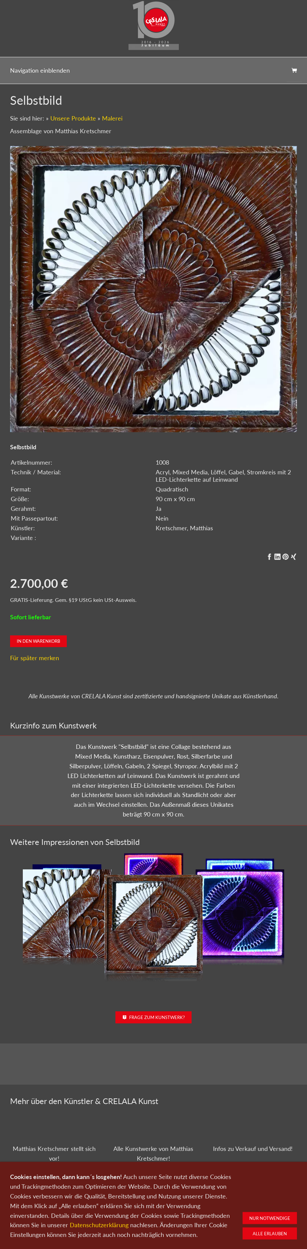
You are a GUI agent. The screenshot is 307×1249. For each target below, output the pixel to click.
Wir (130, 1227)
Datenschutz (181, 1227)
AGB (232, 1227)
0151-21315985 (110, 1239)
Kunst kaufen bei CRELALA (253, 1178)
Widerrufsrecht (258, 1227)
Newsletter (151, 1227)
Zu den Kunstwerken (153, 1181)
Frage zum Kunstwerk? (153, 1017)
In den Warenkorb (38, 641)
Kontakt (112, 1227)
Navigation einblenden (40, 70)
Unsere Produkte (73, 118)
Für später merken (34, 657)
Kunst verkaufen (82, 1227)
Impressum (210, 1227)
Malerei (112, 118)
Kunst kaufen (46, 1227)
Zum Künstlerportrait (54, 1181)
